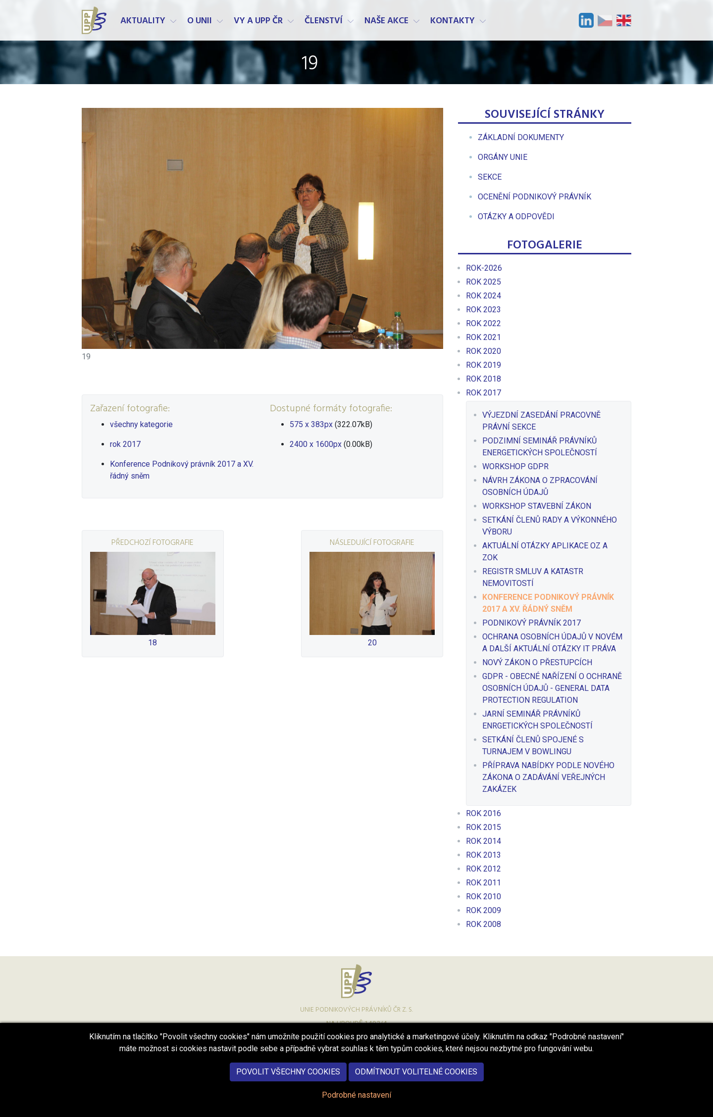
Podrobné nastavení (356, 1100)
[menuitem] (521, 137)
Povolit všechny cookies (288, 1076)
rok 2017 (125, 444)
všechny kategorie (141, 424)
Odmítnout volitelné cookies (416, 1076)
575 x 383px (311, 424)
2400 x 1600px (316, 444)
